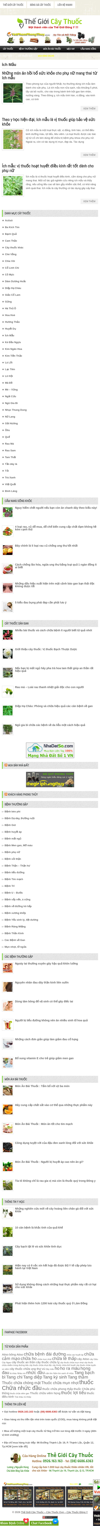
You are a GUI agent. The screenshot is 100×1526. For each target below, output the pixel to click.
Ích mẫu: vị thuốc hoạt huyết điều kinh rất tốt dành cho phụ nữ (48, 168)
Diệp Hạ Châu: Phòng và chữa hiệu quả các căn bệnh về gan (54, 706)
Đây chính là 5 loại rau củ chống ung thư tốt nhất (46, 545)
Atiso (5, 1354)
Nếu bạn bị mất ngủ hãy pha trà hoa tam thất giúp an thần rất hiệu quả (54, 669)
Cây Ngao (6, 1362)
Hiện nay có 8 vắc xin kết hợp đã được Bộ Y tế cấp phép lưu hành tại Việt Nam (53, 1267)
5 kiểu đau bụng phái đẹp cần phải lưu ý (40, 602)
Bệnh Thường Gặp (28, 48)
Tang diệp (32, 1377)
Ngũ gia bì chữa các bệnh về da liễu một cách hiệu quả (50, 725)
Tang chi (14, 1377)
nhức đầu (35, 1372)
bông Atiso (16, 1354)
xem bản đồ (20, 1446)
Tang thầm (78, 1377)
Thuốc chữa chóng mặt (21, 1383)
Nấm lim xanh (59, 1373)
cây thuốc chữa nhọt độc (40, 1365)
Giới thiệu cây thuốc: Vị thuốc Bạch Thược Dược (46, 649)
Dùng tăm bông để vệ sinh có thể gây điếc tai (44, 1001)
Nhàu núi (21, 1373)
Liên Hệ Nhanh (64, 5)
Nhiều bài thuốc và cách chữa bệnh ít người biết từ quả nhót (53, 630)
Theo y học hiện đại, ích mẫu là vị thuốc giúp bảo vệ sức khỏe (48, 122)
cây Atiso (83, 1359)
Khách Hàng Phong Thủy (23, 794)
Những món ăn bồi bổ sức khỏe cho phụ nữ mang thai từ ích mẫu (49, 75)
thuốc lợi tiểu (73, 1392)
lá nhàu (13, 1373)
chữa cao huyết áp (74, 1355)
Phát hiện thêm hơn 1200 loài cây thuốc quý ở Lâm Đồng (51, 1303)
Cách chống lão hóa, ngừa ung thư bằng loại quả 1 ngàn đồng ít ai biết (56, 566)
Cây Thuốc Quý (25, 55)
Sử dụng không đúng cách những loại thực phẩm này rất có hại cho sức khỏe (55, 1286)
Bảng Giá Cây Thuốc (40, 5)
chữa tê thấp (64, 1358)
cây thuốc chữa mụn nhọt (71, 1362)
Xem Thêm (89, 108)
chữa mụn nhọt (44, 1359)
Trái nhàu (19, 1397)
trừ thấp (27, 1397)
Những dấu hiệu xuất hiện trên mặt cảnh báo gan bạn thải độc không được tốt (54, 585)
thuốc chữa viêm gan (19, 1393)
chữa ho (29, 1358)
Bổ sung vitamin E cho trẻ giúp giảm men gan (44, 1058)
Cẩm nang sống (88, 48)
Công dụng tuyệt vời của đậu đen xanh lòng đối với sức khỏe (54, 1142)
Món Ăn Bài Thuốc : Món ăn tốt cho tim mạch (44, 1124)
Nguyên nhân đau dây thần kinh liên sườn (42, 982)
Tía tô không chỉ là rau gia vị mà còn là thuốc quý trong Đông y (55, 1180)
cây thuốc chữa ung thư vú (27, 1368)
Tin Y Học (7, 55)
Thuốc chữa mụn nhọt (60, 1383)
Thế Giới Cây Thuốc (13, 5)
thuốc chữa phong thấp (57, 1389)
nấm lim (49, 1373)
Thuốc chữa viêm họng (45, 1393)
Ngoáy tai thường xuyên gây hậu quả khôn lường (46, 963)
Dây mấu (50, 1369)
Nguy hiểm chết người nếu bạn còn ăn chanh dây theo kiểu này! (56, 507)
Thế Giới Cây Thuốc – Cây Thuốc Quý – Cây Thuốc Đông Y (54, 1512)
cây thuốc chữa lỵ (47, 1362)
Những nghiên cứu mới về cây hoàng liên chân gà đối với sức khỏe (54, 1210)
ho (57, 1368)
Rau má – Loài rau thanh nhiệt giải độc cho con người (49, 687)
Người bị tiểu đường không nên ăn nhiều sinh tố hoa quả (51, 1020)
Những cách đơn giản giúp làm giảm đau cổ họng (46, 1039)
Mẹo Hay (71, 48)
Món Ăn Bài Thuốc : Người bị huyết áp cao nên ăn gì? (49, 1161)
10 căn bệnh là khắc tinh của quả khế (39, 1227)
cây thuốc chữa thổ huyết (64, 1365)
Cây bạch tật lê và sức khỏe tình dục (38, 1246)
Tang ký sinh (55, 1377)
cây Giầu (94, 1359)
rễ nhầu (69, 1373)
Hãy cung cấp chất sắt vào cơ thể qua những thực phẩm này (53, 1105)
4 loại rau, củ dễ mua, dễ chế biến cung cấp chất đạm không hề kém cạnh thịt (55, 528)
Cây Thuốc (8, 48)
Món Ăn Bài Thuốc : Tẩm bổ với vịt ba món (42, 1086)
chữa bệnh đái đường (45, 1354)
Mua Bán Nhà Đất (18, 765)
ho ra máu (70, 1368)
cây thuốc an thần (23, 1362)
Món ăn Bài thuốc (52, 48)
